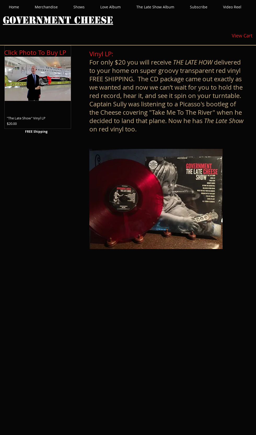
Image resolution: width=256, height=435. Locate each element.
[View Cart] (242, 36)
